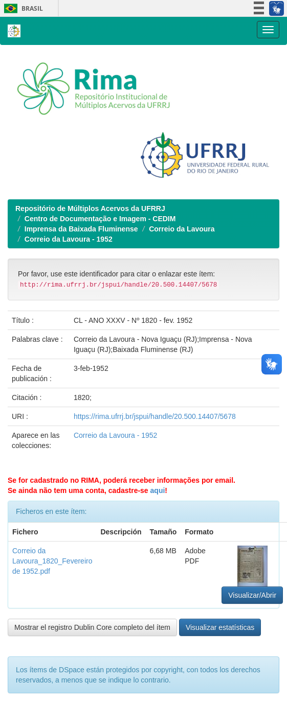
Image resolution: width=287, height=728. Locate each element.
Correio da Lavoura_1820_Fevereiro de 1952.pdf (52, 561)
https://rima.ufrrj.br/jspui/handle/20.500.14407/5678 (155, 416)
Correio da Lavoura (181, 229)
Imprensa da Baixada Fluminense (81, 229)
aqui (157, 490)
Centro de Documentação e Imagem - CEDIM (100, 219)
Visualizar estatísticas (220, 627)
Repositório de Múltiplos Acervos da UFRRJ (90, 208)
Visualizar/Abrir (252, 595)
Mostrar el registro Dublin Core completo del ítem (92, 627)
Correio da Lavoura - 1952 (69, 239)
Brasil (21, 8)
